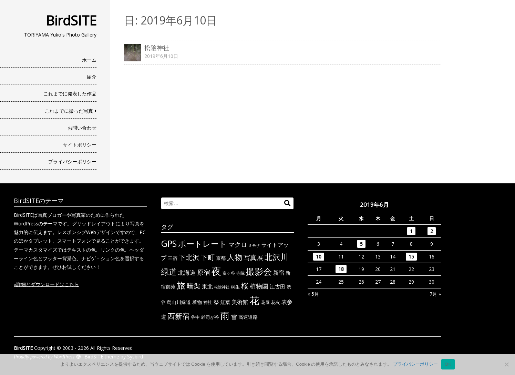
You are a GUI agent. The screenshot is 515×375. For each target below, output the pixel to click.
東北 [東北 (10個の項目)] (207, 286)
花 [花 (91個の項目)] (254, 300)
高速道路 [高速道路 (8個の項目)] (248, 317)
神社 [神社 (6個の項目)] (207, 302)
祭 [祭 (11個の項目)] (216, 302)
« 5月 (313, 294)
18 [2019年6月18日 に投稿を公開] (341, 269)
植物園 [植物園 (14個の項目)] (259, 286)
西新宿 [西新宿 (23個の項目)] (178, 316)
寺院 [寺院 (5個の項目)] (240, 273)
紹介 (91, 76)
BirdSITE (71, 20)
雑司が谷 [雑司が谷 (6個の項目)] (210, 317)
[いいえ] (506, 364)
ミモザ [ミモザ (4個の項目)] (254, 245)
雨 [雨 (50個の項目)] (224, 316)
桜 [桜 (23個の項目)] (244, 286)
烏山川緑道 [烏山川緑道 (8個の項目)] (179, 302)
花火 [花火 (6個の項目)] (275, 302)
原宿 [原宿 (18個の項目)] (203, 272)
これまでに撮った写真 (69, 111)
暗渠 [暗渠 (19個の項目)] (193, 286)
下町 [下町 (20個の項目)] (208, 257)
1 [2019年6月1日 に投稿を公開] (411, 231)
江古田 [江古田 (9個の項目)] (277, 286)
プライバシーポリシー (72, 161)
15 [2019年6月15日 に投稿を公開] (411, 256)
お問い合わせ (82, 127)
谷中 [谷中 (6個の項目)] (195, 317)
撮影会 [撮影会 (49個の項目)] (259, 271)
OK (448, 364)
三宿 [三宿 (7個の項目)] (172, 258)
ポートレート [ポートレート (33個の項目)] (202, 243)
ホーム (89, 60)
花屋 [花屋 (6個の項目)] (265, 302)
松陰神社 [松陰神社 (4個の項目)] (221, 287)
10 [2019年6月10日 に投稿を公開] (318, 256)
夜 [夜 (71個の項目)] (216, 270)
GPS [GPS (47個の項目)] (169, 243)
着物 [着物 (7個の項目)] (197, 302)
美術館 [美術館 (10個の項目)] (239, 302)
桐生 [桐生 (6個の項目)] (235, 287)
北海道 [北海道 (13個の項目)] (187, 272)
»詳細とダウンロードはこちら (46, 284)
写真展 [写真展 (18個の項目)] (253, 257)
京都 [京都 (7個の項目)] (221, 258)
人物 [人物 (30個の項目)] (234, 257)
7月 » (435, 294)
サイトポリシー (79, 144)
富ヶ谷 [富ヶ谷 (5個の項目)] (229, 273)
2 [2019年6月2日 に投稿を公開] (431, 231)
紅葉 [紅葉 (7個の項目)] (225, 302)
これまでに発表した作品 (69, 93)
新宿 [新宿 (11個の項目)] (278, 272)
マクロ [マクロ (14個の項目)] (237, 244)
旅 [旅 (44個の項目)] (181, 285)
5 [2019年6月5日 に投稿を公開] (361, 244)
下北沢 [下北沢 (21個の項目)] (189, 257)
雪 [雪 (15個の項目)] (234, 316)
